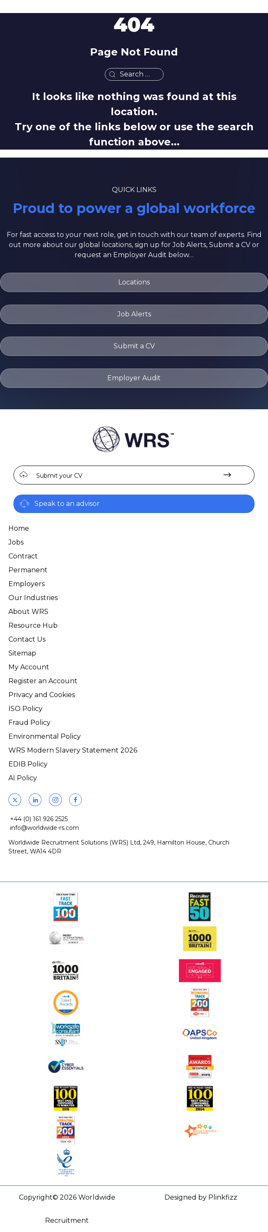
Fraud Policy (29, 723)
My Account (28, 667)
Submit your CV (59, 475)
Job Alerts (134, 314)
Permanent (28, 570)
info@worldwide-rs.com (44, 828)
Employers (26, 584)
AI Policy (22, 778)
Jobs (16, 542)
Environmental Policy (44, 736)
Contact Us (26, 639)
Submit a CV (134, 346)
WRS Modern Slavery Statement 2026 (72, 750)
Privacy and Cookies (41, 695)
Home (18, 528)
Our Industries (33, 598)
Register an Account (42, 681)
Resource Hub (33, 625)
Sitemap (22, 653)
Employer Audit (134, 378)
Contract (23, 556)
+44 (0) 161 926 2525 (39, 819)
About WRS (28, 612)
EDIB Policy (28, 764)
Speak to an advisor (67, 504)
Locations (134, 282)
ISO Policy (25, 709)
